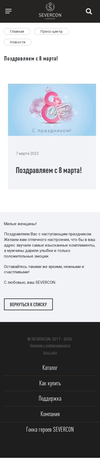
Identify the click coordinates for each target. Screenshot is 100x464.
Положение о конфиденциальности (50, 345)
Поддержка (50, 398)
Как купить (50, 383)
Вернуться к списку (28, 304)
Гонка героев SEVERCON (50, 429)
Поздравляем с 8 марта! (49, 170)
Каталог (50, 367)
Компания (50, 413)
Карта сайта (50, 352)
